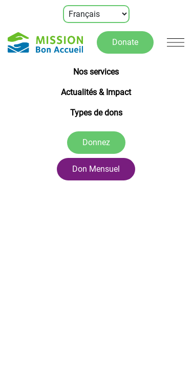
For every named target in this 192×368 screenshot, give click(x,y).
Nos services (96, 72)
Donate (125, 42)
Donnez (96, 142)
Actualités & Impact (96, 92)
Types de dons (96, 113)
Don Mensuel (96, 169)
